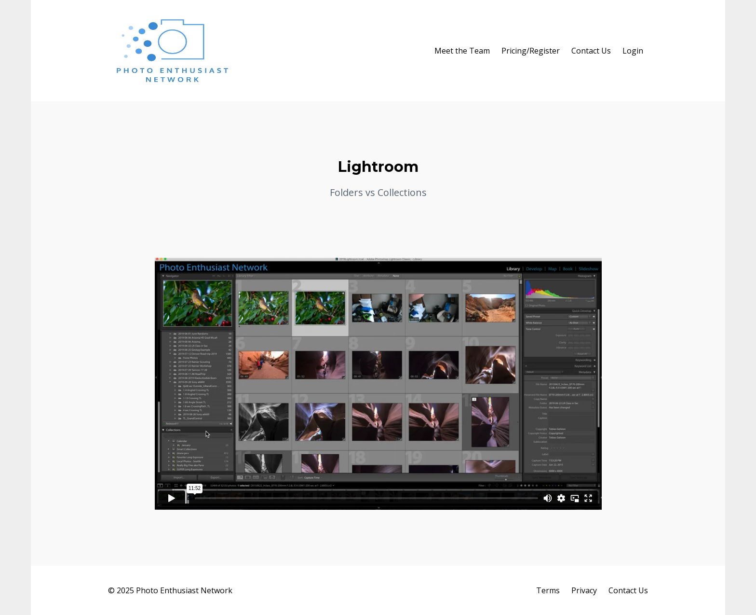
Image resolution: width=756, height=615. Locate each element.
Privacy (584, 590)
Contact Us (591, 50)
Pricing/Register (530, 50)
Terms (548, 590)
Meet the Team (462, 50)
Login (632, 50)
